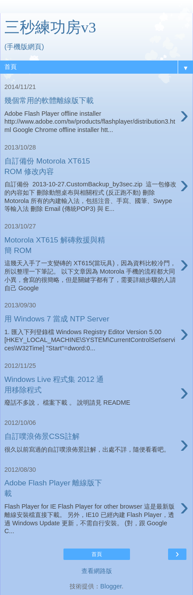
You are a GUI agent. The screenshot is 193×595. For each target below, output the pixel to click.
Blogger (111, 586)
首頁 (96, 554)
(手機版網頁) (24, 46)
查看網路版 (96, 570)
